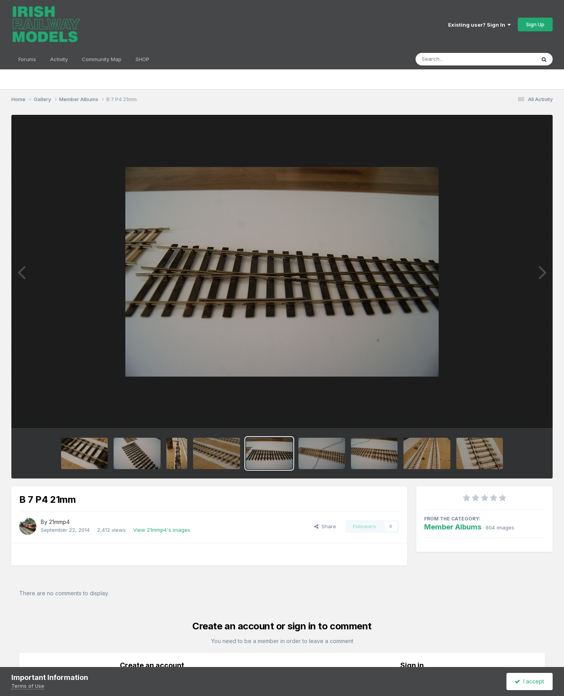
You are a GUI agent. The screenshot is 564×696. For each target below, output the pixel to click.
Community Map (101, 59)
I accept (529, 681)
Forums (27, 59)
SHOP (142, 59)
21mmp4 (59, 521)
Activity (59, 59)
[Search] (454, 59)
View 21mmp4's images (161, 530)
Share (325, 526)
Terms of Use (27, 686)
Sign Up (535, 24)
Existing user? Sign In (479, 25)
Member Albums (452, 527)
